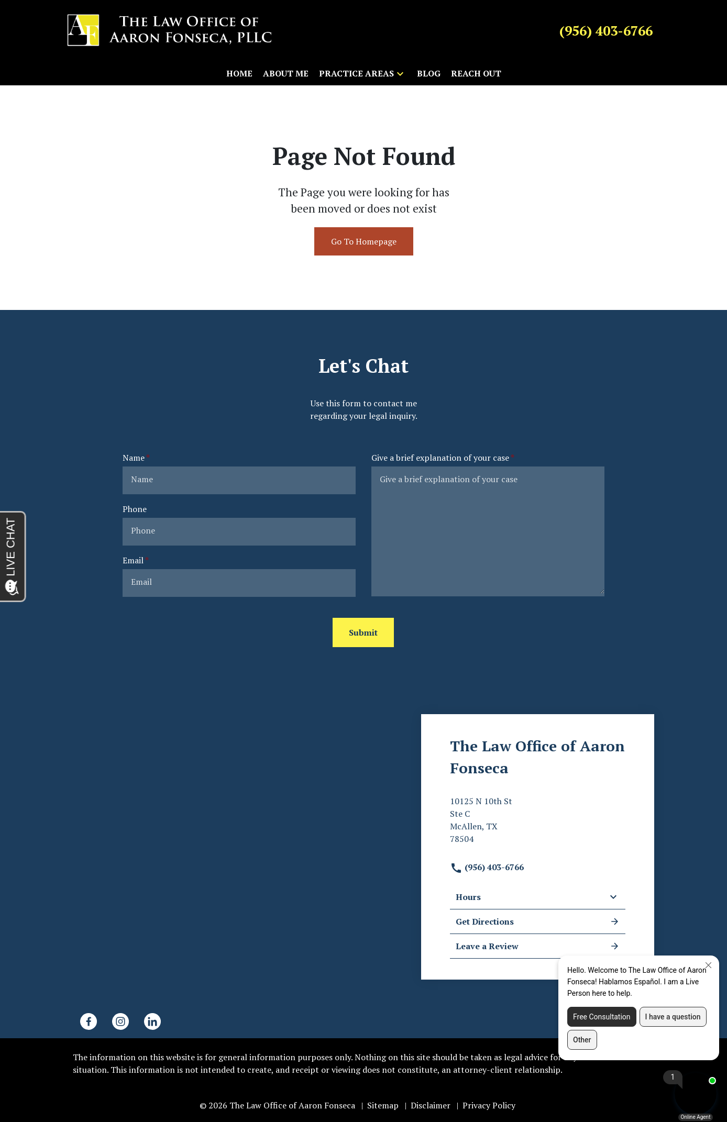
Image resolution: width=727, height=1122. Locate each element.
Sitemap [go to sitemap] (383, 1105)
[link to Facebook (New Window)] (88, 1021)
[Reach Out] (476, 73)
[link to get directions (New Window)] (537, 824)
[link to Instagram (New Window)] (120, 1021)
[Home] (239, 73)
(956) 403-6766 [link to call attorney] (487, 867)
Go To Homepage (363, 241)
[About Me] (286, 73)
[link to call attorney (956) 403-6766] (606, 30)
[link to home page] (169, 30)
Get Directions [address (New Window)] (538, 921)
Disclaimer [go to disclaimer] (430, 1105)
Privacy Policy (488, 1105)
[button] (400, 73)
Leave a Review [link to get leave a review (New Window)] (538, 946)
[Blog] (428, 73)
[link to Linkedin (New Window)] (152, 1021)
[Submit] (363, 632)
